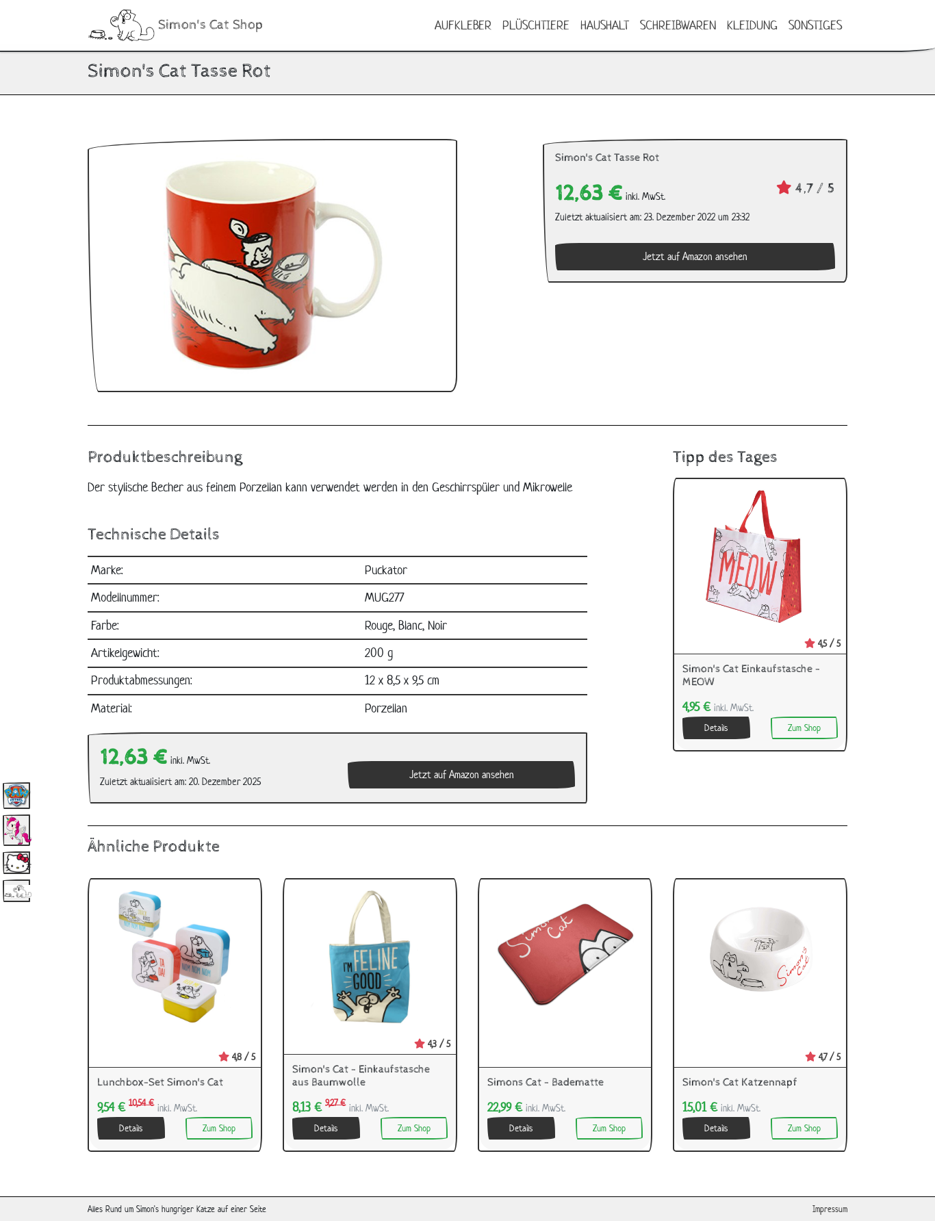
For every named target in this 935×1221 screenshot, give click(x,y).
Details (716, 728)
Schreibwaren (678, 25)
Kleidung (752, 25)
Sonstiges (815, 25)
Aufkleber (463, 25)
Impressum (829, 1209)
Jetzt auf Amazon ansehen (695, 256)
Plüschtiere (535, 25)
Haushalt (604, 25)
